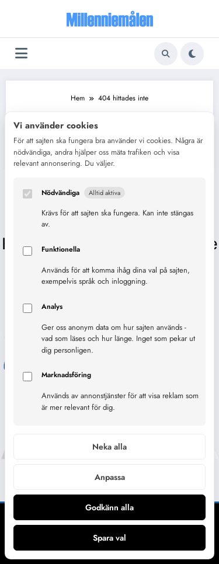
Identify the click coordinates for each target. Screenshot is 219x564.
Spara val (109, 538)
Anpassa (110, 477)
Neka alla (109, 446)
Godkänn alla (109, 507)
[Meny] (21, 53)
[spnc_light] (192, 53)
